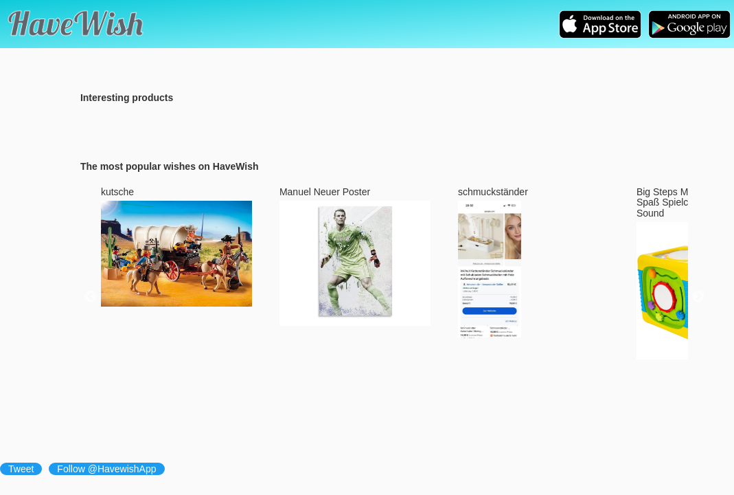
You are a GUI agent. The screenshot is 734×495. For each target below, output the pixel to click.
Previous (91, 297)
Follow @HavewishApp (106, 468)
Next (698, 297)
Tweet (21, 468)
